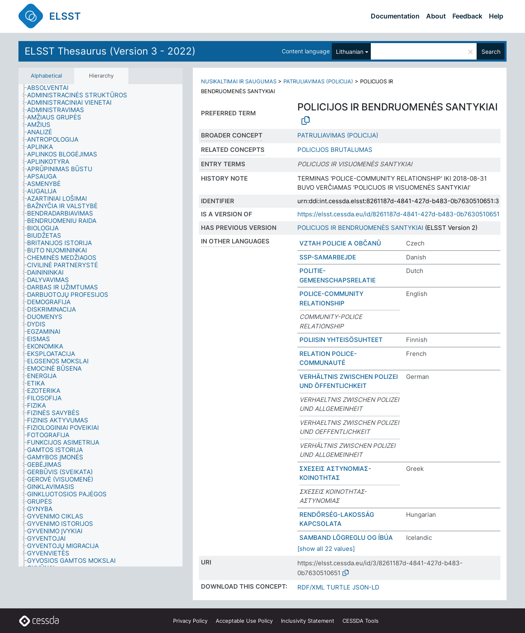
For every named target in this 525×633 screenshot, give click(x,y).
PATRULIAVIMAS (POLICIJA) (318, 81)
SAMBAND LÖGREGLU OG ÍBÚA (346, 537)
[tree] (100, 325)
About (436, 16)
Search (491, 51)
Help (496, 16)
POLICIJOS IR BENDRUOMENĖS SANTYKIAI (360, 228)
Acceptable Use (244, 620)
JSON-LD (365, 587)
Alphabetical (46, 75)
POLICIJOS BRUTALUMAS (334, 150)
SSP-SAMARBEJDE (327, 257)
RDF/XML (310, 587)
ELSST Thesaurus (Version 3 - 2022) (110, 51)
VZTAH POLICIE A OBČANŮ (340, 243)
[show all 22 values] (326, 549)
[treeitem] (51, 88)
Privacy (190, 620)
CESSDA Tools (360, 620)
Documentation (395, 16)
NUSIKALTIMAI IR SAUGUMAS (238, 81)
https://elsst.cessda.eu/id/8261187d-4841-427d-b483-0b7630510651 (398, 214)
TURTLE (338, 587)
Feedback (467, 16)
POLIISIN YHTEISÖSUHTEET (341, 340)
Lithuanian (349, 51)
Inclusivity (307, 620)
